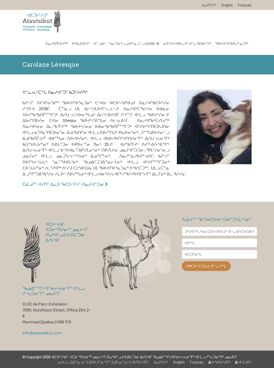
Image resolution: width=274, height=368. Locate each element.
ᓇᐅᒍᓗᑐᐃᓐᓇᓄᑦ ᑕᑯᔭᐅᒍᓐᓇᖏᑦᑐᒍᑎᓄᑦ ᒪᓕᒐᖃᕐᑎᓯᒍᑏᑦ (103, 362)
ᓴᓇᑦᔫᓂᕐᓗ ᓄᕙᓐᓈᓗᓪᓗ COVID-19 (134, 43)
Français (245, 5)
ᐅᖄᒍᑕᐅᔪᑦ (81, 43)
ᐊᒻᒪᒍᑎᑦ (243, 362)
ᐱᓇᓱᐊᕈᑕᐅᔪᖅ (56, 43)
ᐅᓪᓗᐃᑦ (99, 43)
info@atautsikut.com (42, 332)
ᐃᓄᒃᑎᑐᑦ (209, 5)
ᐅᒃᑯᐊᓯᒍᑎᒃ (219, 362)
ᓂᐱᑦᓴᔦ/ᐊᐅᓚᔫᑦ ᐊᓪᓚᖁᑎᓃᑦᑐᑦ (187, 43)
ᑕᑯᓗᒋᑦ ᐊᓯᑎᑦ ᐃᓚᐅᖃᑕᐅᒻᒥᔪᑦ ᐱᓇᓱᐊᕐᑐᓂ (65, 184)
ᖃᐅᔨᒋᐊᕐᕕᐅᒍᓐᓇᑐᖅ (231, 43)
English (227, 5)
